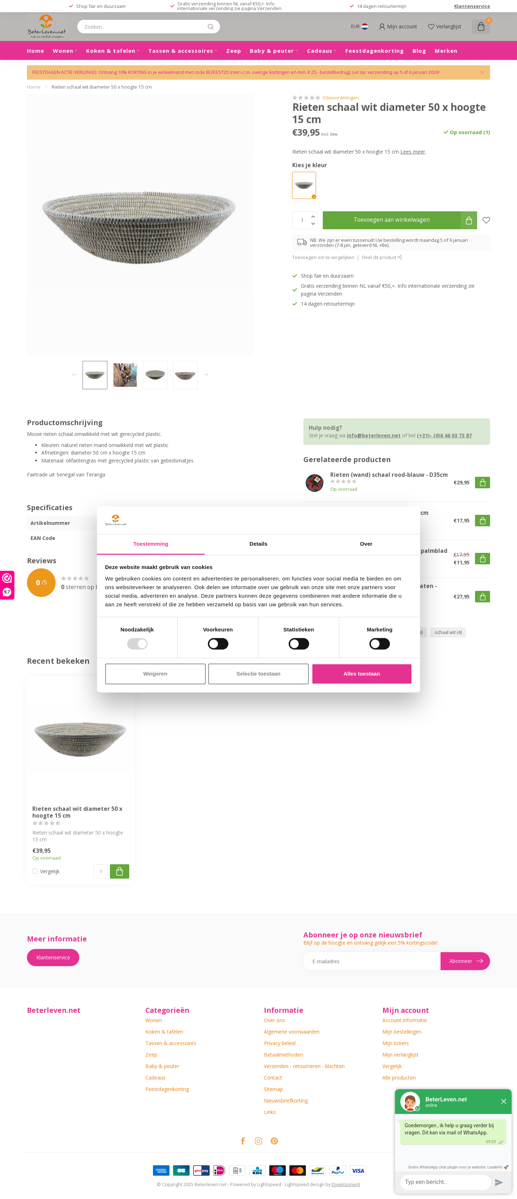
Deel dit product (382, 257)
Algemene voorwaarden (292, 1031)
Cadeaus (319, 50)
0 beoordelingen (341, 98)
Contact (273, 1077)
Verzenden (269, 8)
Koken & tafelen (110, 50)
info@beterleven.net (374, 435)
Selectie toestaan (259, 674)
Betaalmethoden (283, 1054)
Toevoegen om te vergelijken (323, 257)
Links (270, 1112)
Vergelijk (50, 871)
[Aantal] (101, 871)
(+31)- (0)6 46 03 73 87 (444, 435)
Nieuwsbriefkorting (286, 1100)
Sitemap (273, 1089)
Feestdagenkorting (374, 50)
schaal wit (448, 632)
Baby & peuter (272, 50)
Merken (446, 50)
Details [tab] (258, 544)
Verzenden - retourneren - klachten (304, 1066)
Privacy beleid (279, 1043)
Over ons (274, 1020)
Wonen (63, 50)
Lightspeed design (305, 1184)
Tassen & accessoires (180, 50)
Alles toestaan (362, 674)
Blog (419, 50)
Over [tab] (366, 544)
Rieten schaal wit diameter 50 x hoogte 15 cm (102, 87)
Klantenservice (472, 6)
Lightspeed (269, 1184)
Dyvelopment (346, 1184)
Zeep (233, 50)
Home (35, 50)
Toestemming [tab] (150, 544)
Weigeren (155, 674)
